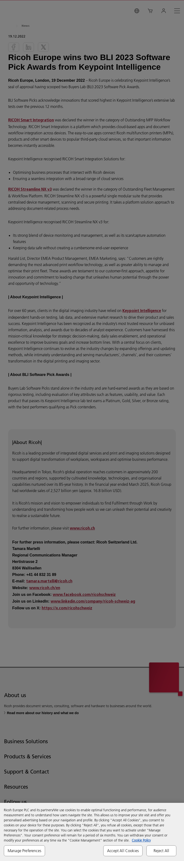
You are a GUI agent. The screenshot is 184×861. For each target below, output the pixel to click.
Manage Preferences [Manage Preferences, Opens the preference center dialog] (24, 850)
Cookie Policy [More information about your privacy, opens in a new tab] (141, 840)
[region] (92, 832)
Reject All (161, 850)
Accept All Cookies (123, 850)
